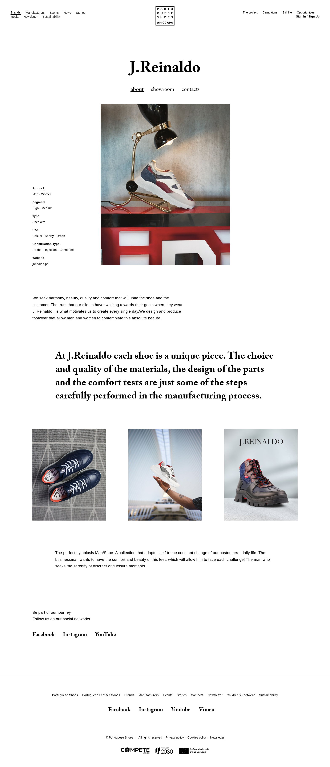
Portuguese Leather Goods (101, 695)
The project (250, 12)
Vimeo (206, 711)
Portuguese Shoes (65, 695)
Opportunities (305, 12)
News (67, 12)
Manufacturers (35, 12)
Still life (287, 12)
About (137, 90)
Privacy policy (175, 737)
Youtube (180, 711)
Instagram (75, 635)
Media (15, 16)
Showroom (162, 90)
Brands (16, 12)
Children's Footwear (241, 695)
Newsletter (30, 16)
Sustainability (51, 16)
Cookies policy (197, 737)
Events (54, 12)
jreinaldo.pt (40, 264)
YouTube (105, 635)
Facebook (43, 635)
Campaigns (270, 12)
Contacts (191, 90)
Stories (80, 12)
